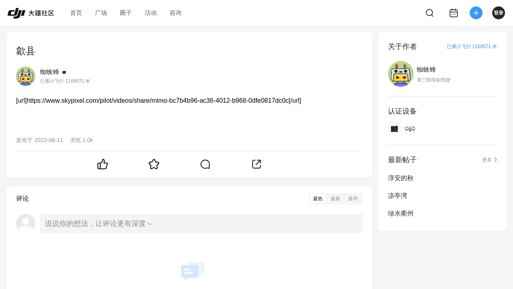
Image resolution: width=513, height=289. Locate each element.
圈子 (126, 12)
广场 (101, 12)
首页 (76, 12)
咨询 (176, 12)
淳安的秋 (401, 178)
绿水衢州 (401, 213)
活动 (151, 12)
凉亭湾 (397, 195)
